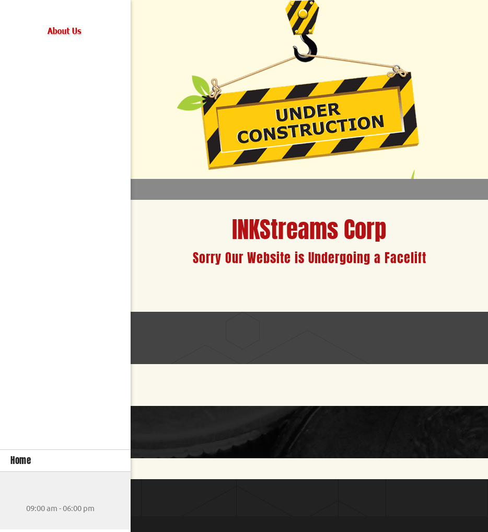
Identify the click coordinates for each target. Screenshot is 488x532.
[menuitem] (65, 460)
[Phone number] (18, 493)
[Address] (49, 493)
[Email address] (34, 493)
